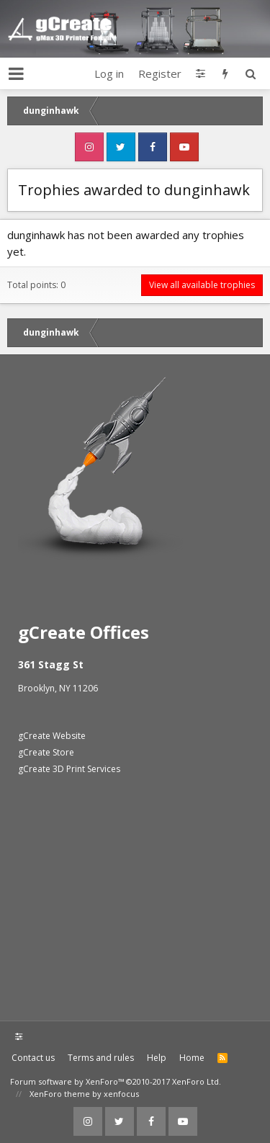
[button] (16, 73)
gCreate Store (46, 752)
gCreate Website (52, 736)
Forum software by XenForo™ (115, 1081)
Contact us (33, 1058)
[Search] (250, 73)
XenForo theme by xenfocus (84, 1093)
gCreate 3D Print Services (69, 769)
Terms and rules (101, 1058)
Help (156, 1058)
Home (191, 1058)
